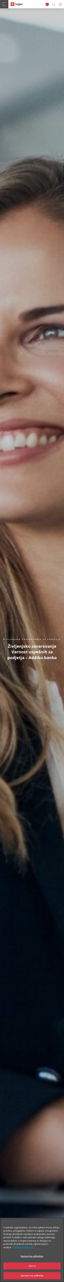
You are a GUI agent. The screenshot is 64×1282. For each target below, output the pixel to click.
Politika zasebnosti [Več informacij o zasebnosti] (23, 1251)
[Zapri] (60, 1227)
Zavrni (32, 1270)
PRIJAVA (59, 4)
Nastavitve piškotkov (32, 1260)
